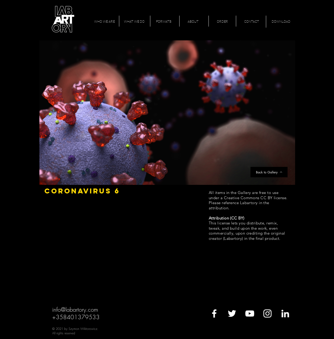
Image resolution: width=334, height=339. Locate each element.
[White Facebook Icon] (214, 313)
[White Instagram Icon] (267, 313)
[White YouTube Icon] (249, 313)
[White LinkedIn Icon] (285, 313)
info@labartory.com (75, 309)
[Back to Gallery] (269, 172)
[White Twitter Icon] (231, 313)
